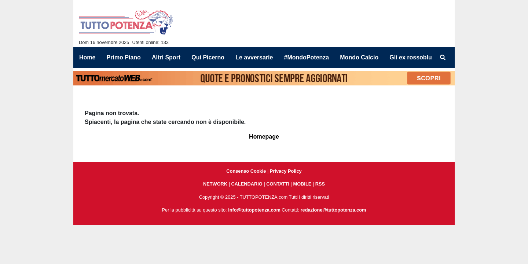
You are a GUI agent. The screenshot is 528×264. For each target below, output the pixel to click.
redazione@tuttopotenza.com (333, 210)
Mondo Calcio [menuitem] (359, 57)
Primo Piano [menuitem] (124, 57)
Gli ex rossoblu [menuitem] (410, 57)
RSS (320, 184)
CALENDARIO (247, 184)
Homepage (264, 136)
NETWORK (215, 184)
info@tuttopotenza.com (254, 210)
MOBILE (302, 184)
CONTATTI (277, 184)
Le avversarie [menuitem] (254, 57)
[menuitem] (443, 57)
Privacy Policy (286, 171)
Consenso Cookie (246, 171)
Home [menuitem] (87, 57)
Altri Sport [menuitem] (166, 57)
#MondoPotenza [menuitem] (306, 57)
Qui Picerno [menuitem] (207, 57)
